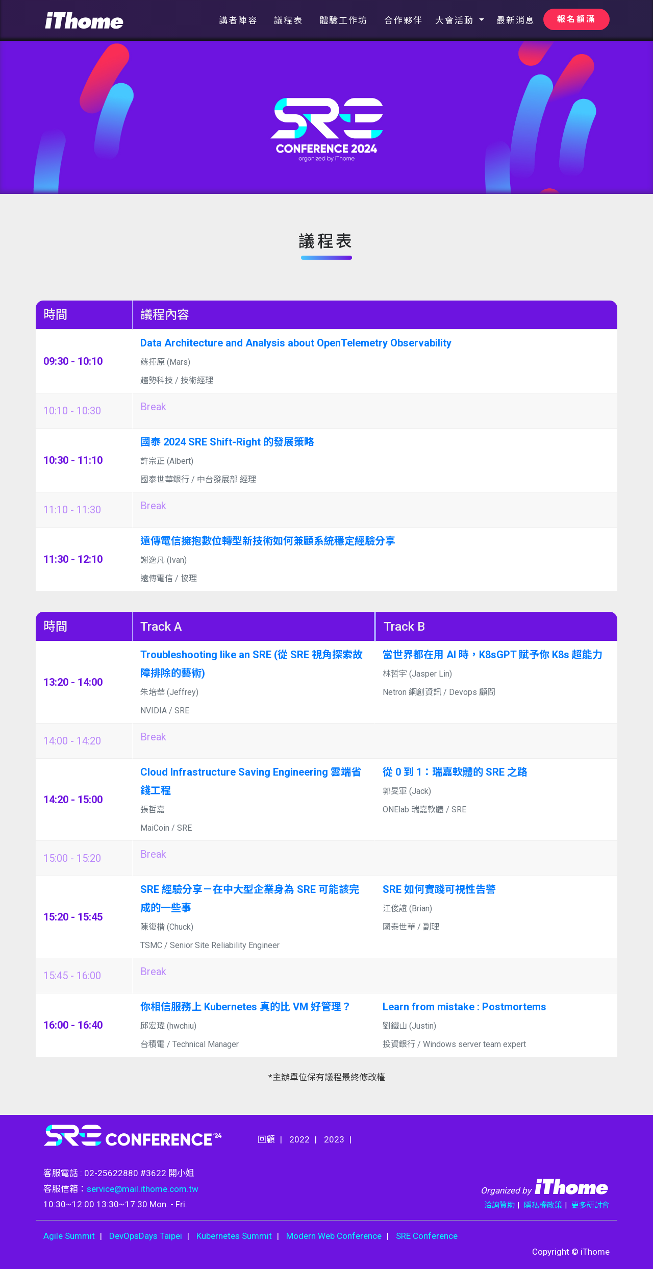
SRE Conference (427, 1236)
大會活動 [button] (456, 20)
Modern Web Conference (334, 1236)
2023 (334, 1139)
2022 (299, 1139)
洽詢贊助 (499, 1205)
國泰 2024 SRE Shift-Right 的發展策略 (227, 442)
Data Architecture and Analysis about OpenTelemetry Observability (295, 343)
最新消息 (515, 20)
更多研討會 (590, 1205)
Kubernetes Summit (234, 1236)
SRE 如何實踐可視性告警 (439, 889)
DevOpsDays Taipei (145, 1236)
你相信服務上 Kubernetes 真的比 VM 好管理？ (245, 1007)
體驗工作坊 (343, 20)
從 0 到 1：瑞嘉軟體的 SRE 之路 (455, 772)
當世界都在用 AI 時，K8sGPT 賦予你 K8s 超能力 (492, 655)
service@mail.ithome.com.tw (142, 1189)
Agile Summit (69, 1236)
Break (153, 407)
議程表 (288, 20)
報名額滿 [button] (576, 19)
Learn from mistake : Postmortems (464, 1007)
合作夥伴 (403, 20)
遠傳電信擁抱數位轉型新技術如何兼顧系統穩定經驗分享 (267, 541)
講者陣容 (238, 20)
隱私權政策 (543, 1205)
